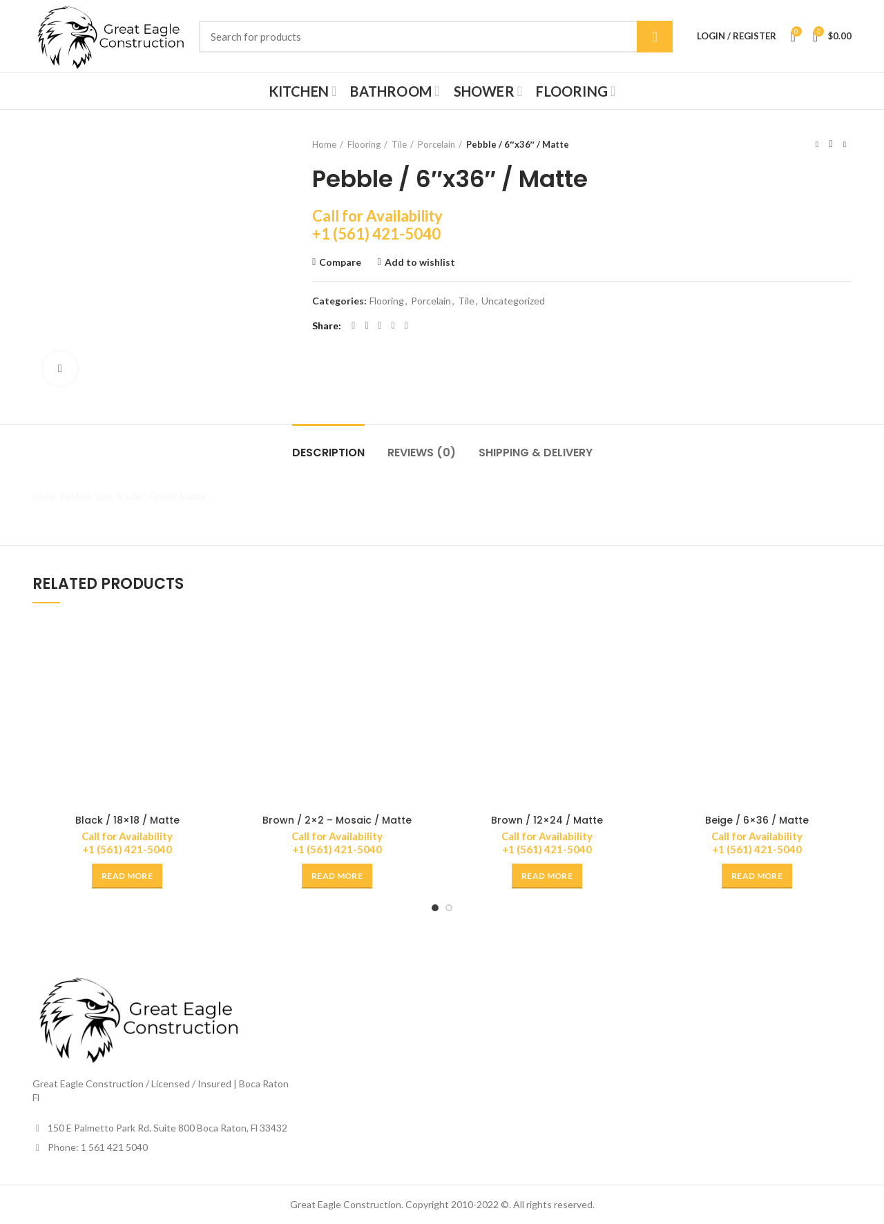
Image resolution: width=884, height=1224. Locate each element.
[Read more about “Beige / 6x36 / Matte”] (757, 876)
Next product (844, 144)
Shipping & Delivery (536, 452)
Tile (399, 144)
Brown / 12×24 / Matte (547, 820)
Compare (340, 262)
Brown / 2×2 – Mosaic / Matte (337, 820)
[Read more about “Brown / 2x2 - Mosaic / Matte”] (337, 876)
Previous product (817, 144)
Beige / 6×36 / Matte (757, 820)
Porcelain (436, 144)
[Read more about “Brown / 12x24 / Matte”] (547, 876)
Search (655, 36)
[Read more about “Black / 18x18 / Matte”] (127, 876)
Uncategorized (513, 301)
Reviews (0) (421, 452)
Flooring (364, 144)
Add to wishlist (420, 262)
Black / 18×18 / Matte (127, 820)
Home (324, 144)
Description (328, 452)
